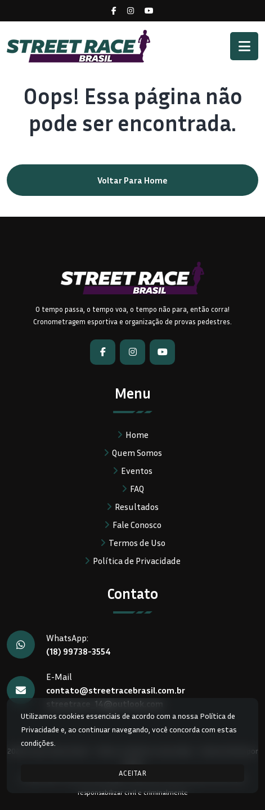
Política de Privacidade (137, 560)
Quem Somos (137, 452)
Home (137, 434)
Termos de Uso (137, 542)
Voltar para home (132, 180)
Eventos (136, 470)
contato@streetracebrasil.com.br (115, 690)
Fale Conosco (137, 524)
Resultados (137, 506)
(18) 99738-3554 (78, 651)
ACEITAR (132, 772)
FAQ (137, 488)
